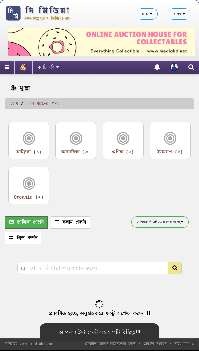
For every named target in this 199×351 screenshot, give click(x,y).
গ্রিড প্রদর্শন (23, 237)
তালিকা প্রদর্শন (26, 222)
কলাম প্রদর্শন (70, 222)
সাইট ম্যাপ (184, 344)
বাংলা (179, 14)
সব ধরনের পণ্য (44, 103)
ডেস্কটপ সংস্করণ (155, 344)
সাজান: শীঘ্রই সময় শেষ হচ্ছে (160, 222)
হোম (14, 103)
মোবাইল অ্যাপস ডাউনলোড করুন (110, 344)
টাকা (147, 14)
